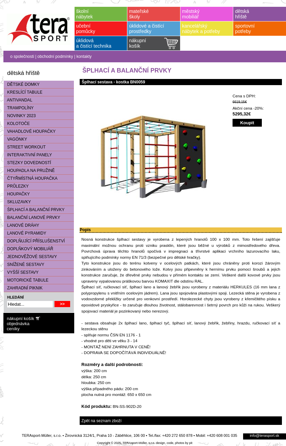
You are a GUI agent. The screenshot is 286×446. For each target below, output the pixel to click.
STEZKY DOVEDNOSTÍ (27, 162)
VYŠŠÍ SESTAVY (21, 272)
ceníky (13, 328)
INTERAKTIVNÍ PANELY (28, 155)
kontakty (84, 56)
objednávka (18, 323)
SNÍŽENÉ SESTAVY (24, 264)
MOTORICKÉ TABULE (26, 280)
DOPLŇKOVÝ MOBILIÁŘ (28, 248)
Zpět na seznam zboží (101, 420)
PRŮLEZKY (16, 186)
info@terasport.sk (264, 435)
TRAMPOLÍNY (19, 108)
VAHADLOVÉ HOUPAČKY (29, 131)
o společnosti (22, 56)
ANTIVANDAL (18, 100)
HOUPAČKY (17, 194)
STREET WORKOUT (25, 147)
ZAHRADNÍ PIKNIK (23, 288)
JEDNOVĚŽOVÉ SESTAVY (30, 256)
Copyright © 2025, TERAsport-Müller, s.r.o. (126, 443)
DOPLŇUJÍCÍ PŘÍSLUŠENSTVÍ (34, 241)
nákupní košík (20, 318)
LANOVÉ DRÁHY (21, 225)
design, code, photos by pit (174, 443)
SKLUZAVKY (17, 202)
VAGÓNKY (15, 139)
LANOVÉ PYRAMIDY (25, 233)
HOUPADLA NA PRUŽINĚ (29, 170)
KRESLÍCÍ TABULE (23, 92)
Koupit (247, 122)
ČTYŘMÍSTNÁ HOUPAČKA (31, 178)
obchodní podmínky (55, 56)
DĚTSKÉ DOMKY (21, 84)
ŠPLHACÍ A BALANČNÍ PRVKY (34, 209)
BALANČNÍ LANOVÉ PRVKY (32, 217)
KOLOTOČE (17, 123)
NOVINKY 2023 (20, 115)
